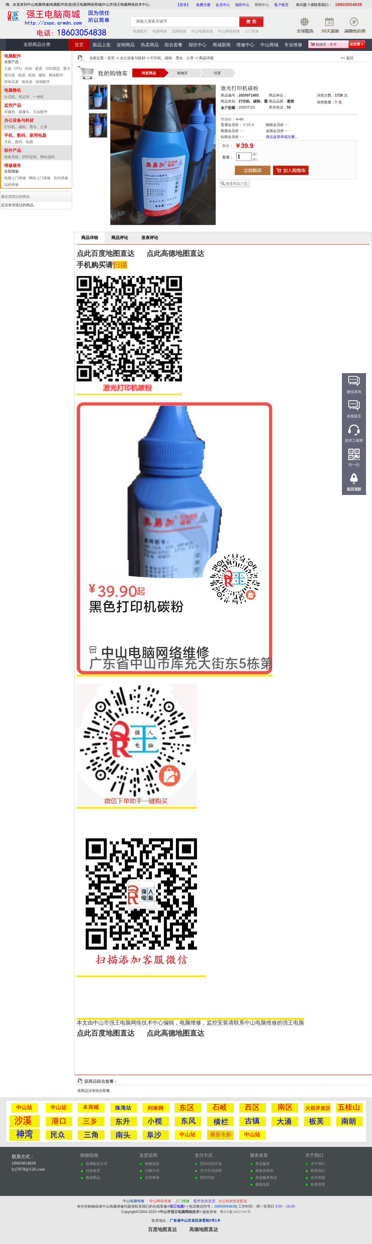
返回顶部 (354, 489)
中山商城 (269, 44)
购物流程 (152, 1164)
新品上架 (102, 44)
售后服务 (262, 1164)
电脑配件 (140, 31)
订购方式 (152, 1171)
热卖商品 (150, 44)
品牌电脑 (179, 31)
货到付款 (207, 1177)
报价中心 (242, 5)
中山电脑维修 (202, 31)
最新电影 (262, 1184)
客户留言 (281, 5)
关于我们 (318, 1164)
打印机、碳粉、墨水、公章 (172, 58)
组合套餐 (173, 44)
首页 (79, 44)
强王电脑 (293, 1023)
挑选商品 (93, 1177)
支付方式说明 (211, 1171)
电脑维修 (159, 31)
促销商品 (126, 44)
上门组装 (251, 31)
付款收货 (93, 1171)
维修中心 (245, 44)
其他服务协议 (266, 1177)
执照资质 (318, 1184)
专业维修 (293, 44)
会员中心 (223, 5)
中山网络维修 (229, 31)
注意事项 (152, 1177)
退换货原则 (264, 1171)
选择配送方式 (96, 1164)
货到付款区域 (211, 1164)
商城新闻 (222, 44)
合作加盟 (318, 1177)
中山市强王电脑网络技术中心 (128, 1023)
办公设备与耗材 (132, 58)
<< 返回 (347, 58)
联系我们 (318, 1171)
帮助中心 (262, 5)
